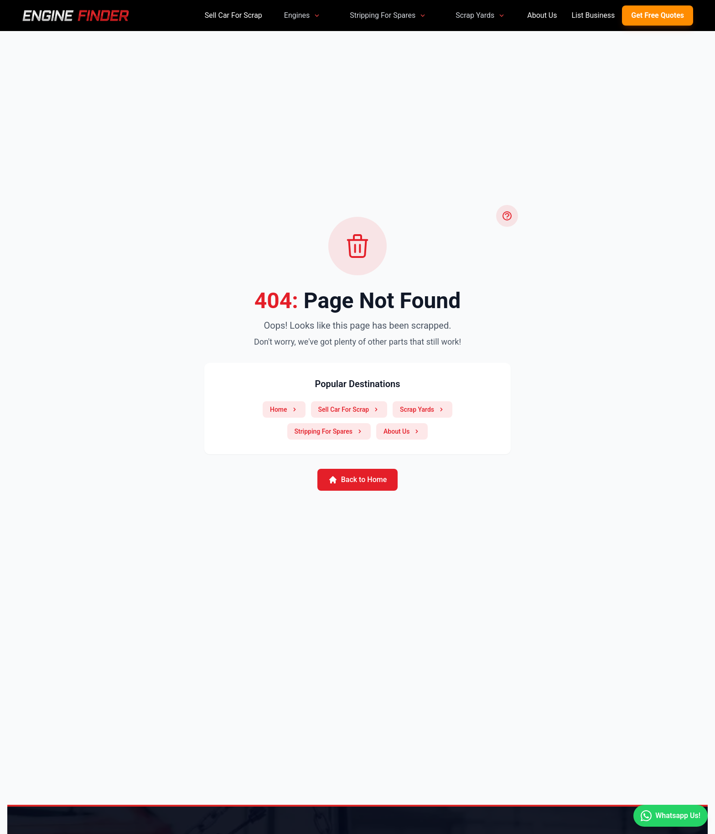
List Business (593, 15)
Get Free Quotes (657, 15)
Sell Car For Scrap (233, 15)
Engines (302, 15)
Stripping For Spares (388, 15)
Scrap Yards (480, 15)
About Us (542, 15)
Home (284, 409)
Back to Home (357, 479)
